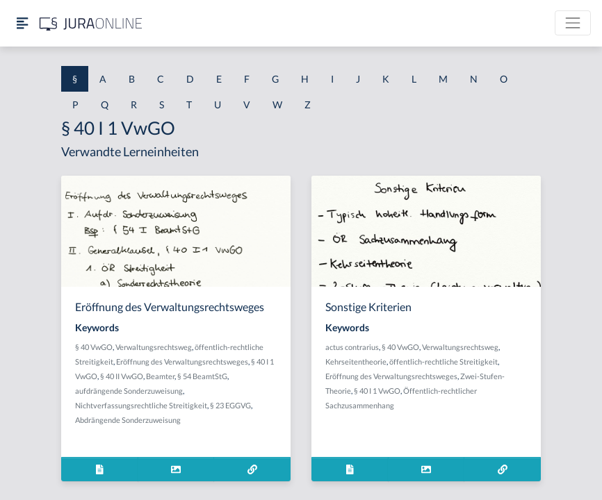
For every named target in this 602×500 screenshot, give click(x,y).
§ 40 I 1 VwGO (377, 390)
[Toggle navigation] (573, 22)
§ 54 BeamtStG (202, 376)
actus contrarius (352, 346)
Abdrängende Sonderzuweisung (128, 419)
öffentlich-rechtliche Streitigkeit (443, 361)
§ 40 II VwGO (121, 376)
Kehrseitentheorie (356, 361)
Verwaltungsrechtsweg (153, 346)
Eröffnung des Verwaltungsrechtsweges (182, 361)
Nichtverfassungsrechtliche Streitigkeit (141, 405)
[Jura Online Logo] (91, 23)
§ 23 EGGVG (230, 405)
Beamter (160, 376)
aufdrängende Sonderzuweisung (129, 390)
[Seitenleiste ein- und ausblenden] (22, 23)
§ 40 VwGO (94, 346)
